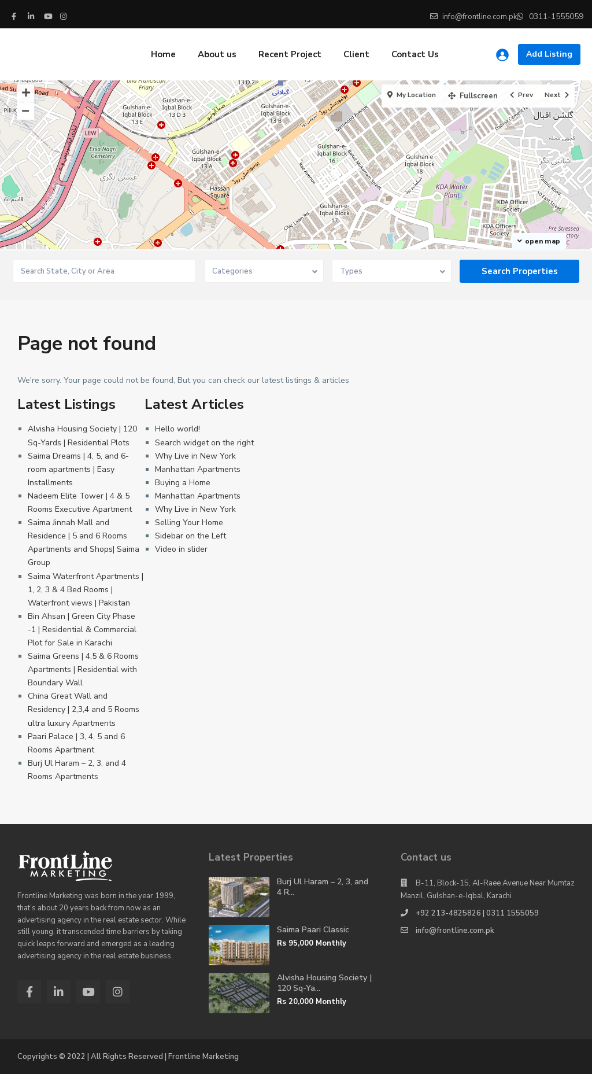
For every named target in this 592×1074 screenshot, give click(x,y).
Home (163, 54)
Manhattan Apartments (197, 469)
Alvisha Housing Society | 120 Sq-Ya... (324, 983)
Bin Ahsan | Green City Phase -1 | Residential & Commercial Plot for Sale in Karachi (82, 629)
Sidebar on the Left (190, 535)
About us (217, 54)
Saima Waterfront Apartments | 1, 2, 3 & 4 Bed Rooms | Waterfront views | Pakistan (85, 589)
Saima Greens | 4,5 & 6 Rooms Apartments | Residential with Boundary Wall (83, 669)
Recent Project (289, 54)
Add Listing (549, 54)
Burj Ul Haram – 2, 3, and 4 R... (322, 887)
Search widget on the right (204, 442)
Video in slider (181, 549)
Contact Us (415, 54)
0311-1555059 (556, 16)
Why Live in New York (195, 456)
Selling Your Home (189, 522)
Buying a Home (182, 482)
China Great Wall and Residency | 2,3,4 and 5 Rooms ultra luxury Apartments (83, 709)
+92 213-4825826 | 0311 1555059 (477, 913)
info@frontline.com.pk (455, 930)
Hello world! (177, 428)
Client (356, 54)
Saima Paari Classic (313, 929)
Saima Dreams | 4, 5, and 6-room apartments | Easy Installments (78, 469)
